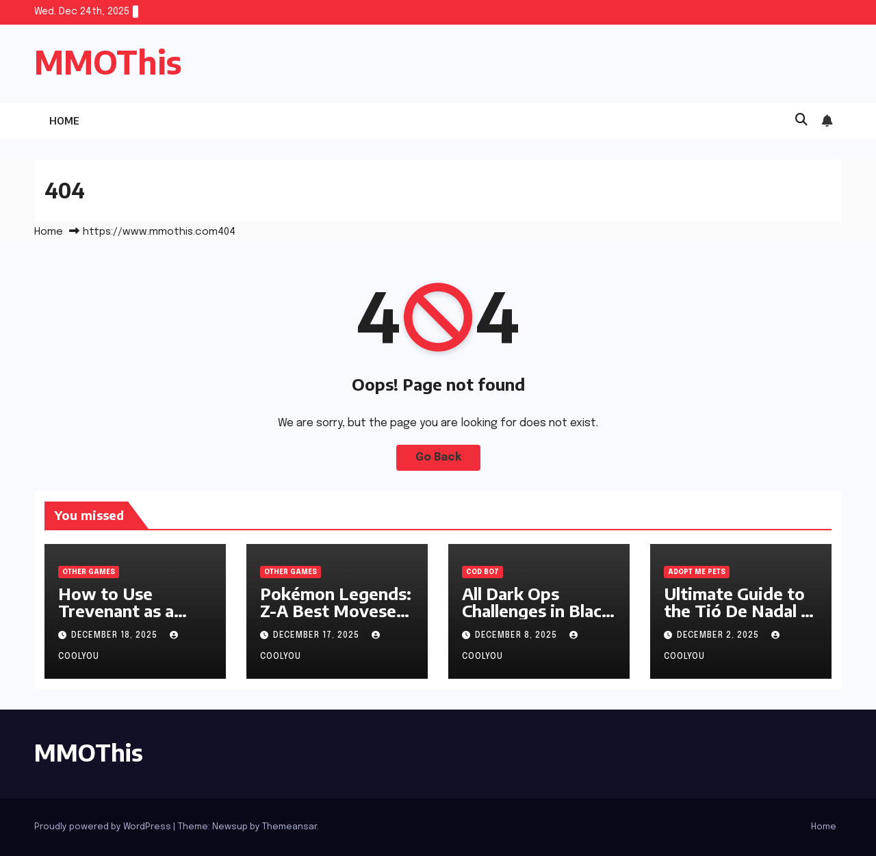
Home (64, 121)
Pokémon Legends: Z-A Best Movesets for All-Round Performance (336, 619)
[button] (801, 120)
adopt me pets (696, 572)
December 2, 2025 (719, 636)
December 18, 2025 (115, 636)
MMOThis (108, 61)
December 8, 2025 (517, 636)
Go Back (438, 457)
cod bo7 (482, 572)
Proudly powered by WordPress (103, 826)
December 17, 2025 (317, 636)
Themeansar (289, 826)
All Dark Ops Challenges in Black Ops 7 (536, 610)
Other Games (88, 572)
